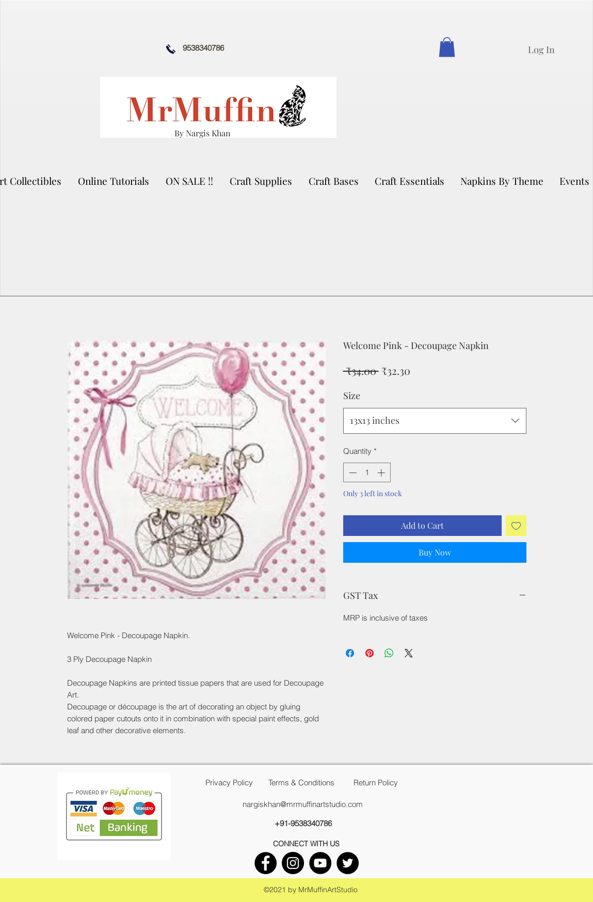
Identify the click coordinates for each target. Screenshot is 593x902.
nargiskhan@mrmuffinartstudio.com (303, 804)
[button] (261, 180)
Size (351, 395)
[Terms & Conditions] (301, 782)
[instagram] (293, 863)
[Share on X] (409, 653)
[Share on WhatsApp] (389, 653)
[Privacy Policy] (229, 782)
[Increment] (382, 472)
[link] (447, 47)
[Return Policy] (375, 782)
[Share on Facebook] (350, 653)
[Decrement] (352, 472)
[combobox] (434, 421)
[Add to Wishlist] (516, 525)
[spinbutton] (366, 472)
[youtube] (320, 863)
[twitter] (347, 863)
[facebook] (265, 863)
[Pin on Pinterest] (369, 653)
